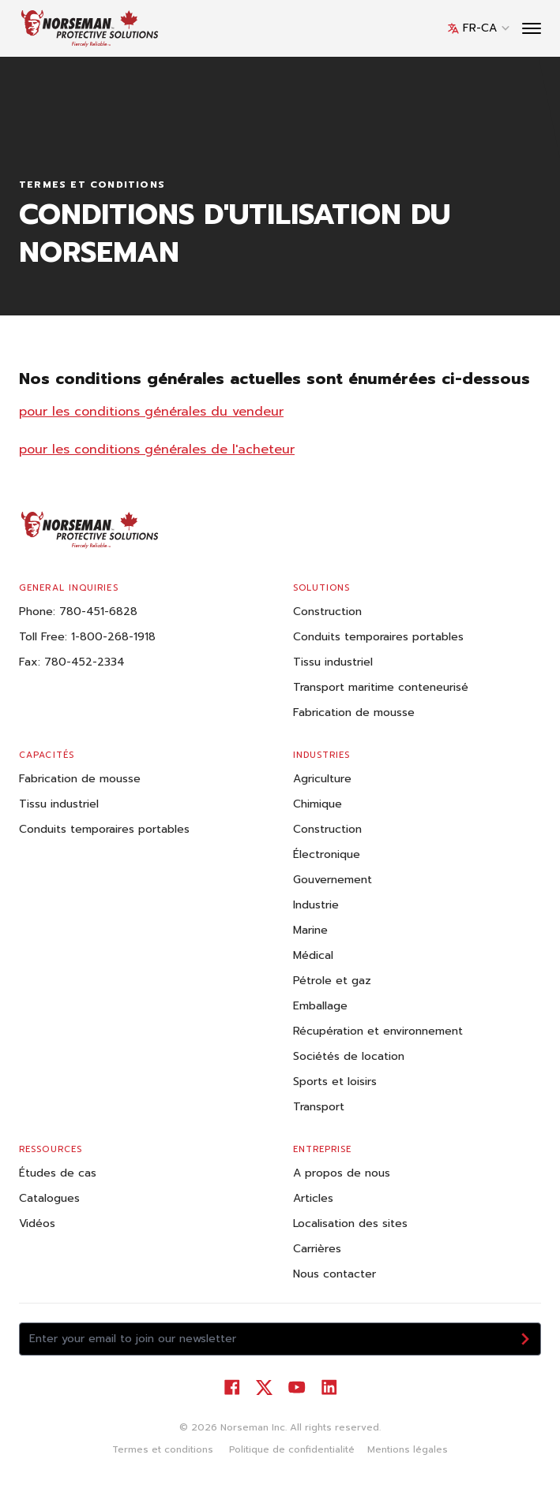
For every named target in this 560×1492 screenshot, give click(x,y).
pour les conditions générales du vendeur (151, 411)
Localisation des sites (350, 1223)
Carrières (317, 1248)
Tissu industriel (333, 662)
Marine (310, 930)
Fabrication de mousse (354, 712)
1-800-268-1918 (113, 637)
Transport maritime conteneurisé (380, 687)
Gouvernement (332, 879)
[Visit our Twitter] (264, 1387)
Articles (313, 1198)
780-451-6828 (98, 611)
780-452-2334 (84, 662)
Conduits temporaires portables (378, 637)
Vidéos (37, 1223)
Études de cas (57, 1173)
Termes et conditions (162, 1449)
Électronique (326, 854)
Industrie (316, 905)
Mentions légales (407, 1449)
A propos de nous (341, 1173)
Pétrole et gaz (332, 980)
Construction (327, 611)
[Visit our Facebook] (232, 1387)
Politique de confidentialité (290, 1449)
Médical (313, 955)
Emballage (320, 1006)
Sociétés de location (348, 1056)
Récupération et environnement (378, 1031)
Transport (318, 1106)
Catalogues (49, 1198)
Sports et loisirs (335, 1081)
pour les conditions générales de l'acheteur (157, 449)
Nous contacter (334, 1274)
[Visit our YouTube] (296, 1387)
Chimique (317, 804)
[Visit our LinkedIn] (329, 1387)
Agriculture (322, 778)
